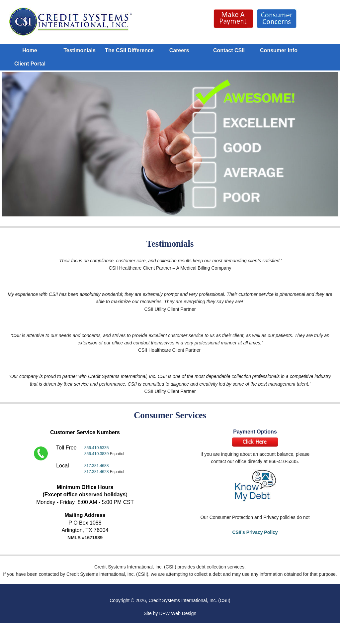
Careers (179, 50)
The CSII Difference (129, 50)
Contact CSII (229, 50)
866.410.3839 (97, 453)
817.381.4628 (96, 471)
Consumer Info (279, 50)
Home (29, 50)
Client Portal (29, 63)
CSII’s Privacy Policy (255, 532)
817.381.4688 (96, 465)
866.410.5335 (96, 447)
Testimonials (79, 50)
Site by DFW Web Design (170, 613)
